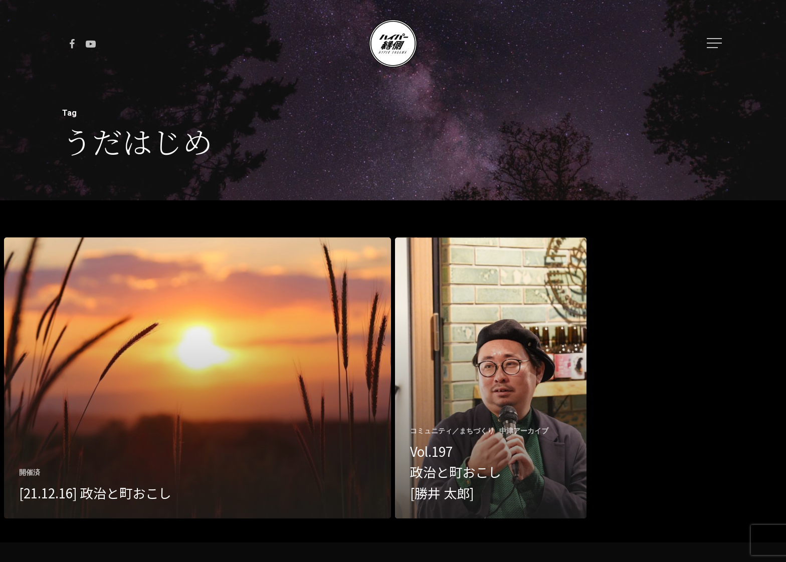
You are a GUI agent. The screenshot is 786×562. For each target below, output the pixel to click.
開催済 (29, 472)
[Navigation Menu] (715, 43)
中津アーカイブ (523, 431)
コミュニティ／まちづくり (452, 431)
